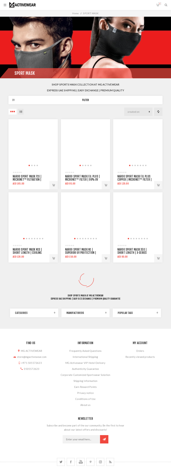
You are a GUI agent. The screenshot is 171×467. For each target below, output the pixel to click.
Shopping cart (159, 3)
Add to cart (53, 185)
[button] (29, 165)
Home (75, 13)
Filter (85, 100)
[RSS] (110, 462)
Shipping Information (85, 380)
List (21, 112)
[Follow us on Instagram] (100, 462)
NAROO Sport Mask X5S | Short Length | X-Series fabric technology (132, 253)
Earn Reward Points (85, 386)
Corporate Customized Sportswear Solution (85, 374)
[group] (33, 143)
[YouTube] (80, 462)
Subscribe (104, 439)
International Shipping (85, 356)
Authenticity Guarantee (85, 368)
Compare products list (158, 112)
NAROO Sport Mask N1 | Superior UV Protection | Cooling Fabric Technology (81, 253)
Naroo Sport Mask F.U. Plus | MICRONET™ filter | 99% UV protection (82, 179)
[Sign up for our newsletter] (81, 439)
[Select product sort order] (138, 112)
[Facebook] (71, 462)
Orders (140, 350)
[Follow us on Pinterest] (90, 462)
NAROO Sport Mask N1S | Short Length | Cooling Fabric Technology (27, 253)
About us (85, 404)
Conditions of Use (85, 398)
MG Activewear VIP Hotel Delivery (85, 362)
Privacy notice (85, 392)
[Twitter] (61, 462)
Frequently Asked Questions (85, 350)
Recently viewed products (140, 356)
